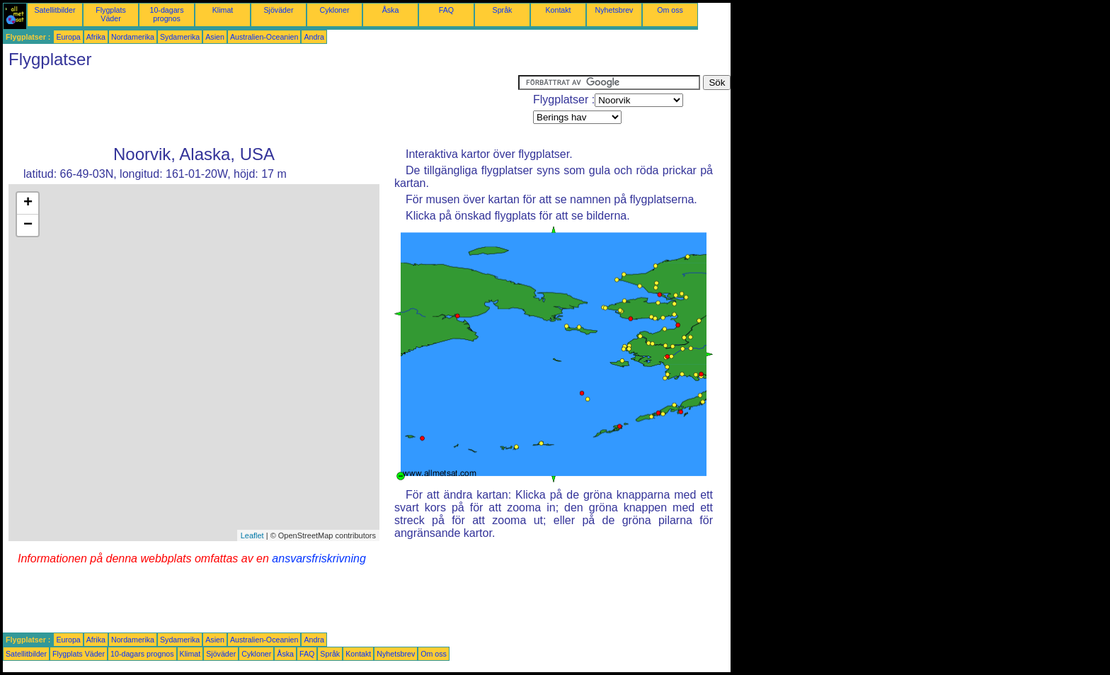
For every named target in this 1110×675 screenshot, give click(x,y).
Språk (503, 10)
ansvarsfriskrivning (318, 558)
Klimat (223, 10)
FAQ (446, 10)
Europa (68, 37)
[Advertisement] (260, 107)
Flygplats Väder (111, 14)
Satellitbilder (54, 10)
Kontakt (558, 10)
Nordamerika (132, 37)
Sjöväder (278, 10)
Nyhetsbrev (614, 10)
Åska (390, 10)
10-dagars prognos (167, 14)
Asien (214, 37)
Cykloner (334, 10)
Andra (314, 37)
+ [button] (28, 203)
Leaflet (252, 535)
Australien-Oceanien (264, 37)
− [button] (28, 225)
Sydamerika (180, 37)
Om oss (670, 10)
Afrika (95, 37)
